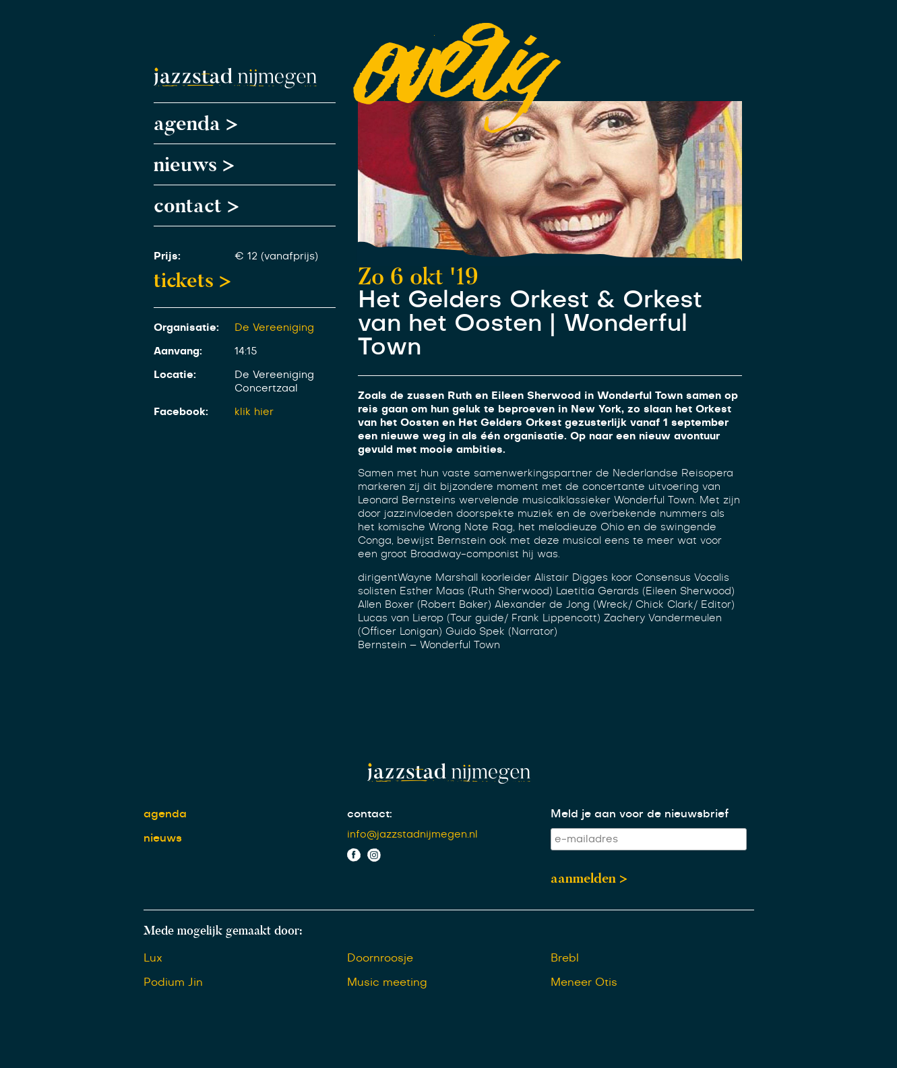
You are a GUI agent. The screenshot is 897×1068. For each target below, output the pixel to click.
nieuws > (194, 164)
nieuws (163, 838)
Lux (153, 958)
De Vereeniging (274, 328)
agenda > (196, 123)
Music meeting (387, 982)
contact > (196, 205)
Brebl (565, 958)
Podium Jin (173, 982)
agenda (165, 814)
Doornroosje (380, 958)
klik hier (254, 412)
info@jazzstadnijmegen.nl (412, 834)
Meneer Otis (584, 982)
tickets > (192, 280)
